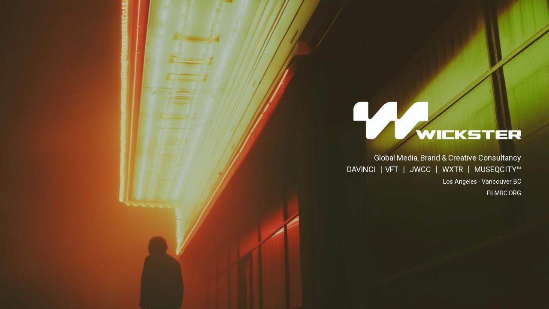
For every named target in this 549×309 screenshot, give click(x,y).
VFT (391, 169)
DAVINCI (361, 169)
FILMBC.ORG (504, 193)
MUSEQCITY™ (497, 169)
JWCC (420, 169)
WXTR (452, 169)
